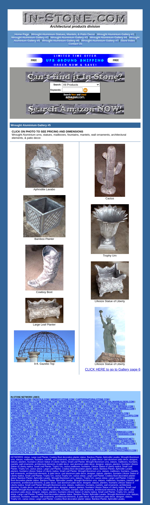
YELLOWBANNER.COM (23, 418)
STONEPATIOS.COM (21, 399)
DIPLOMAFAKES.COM (98, 443)
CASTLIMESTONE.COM (43, 404)
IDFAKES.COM (67, 413)
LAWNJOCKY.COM (63, 436)
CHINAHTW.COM (41, 409)
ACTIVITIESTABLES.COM (23, 432)
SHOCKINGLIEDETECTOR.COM (51, 439)
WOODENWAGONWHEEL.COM (73, 446)
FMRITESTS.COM (124, 420)
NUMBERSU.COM (46, 453)
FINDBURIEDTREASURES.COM (84, 441)
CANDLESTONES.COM (96, 404)
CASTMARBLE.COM (124, 409)
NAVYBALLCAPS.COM (127, 416)
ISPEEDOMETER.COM (125, 427)
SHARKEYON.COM (42, 406)
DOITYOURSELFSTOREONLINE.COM (57, 450)
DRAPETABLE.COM (124, 422)
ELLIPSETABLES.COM (100, 427)
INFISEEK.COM (125, 406)
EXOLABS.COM (18, 411)
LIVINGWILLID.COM (86, 413)
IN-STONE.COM (91, 406)
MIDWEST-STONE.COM (62, 399)
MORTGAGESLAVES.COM (24, 450)
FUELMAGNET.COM (42, 422)
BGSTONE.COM (49, 402)
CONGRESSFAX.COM (39, 411)
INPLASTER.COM (86, 409)
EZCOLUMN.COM (60, 411)
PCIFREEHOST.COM (101, 439)
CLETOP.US (17, 416)
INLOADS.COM (61, 406)
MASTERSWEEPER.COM (23, 434)
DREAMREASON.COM (89, 448)
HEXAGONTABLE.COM (45, 425)
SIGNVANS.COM (126, 434)
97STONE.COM (117, 404)
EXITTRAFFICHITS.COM (23, 443)
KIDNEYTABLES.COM (71, 432)
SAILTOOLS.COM (105, 416)
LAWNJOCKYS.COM (41, 436)
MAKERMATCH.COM (58, 416)
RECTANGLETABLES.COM (51, 427)
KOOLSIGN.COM (104, 422)
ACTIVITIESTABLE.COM (103, 429)
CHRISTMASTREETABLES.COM (73, 429)
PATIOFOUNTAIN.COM (70, 402)
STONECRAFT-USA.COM (102, 446)
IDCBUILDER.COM (20, 404)
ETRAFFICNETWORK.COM (50, 443)
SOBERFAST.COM (35, 441)
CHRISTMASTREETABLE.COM (40, 429)
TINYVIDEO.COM (110, 441)
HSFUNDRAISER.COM (65, 422)
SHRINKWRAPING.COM (83, 416)
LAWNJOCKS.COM (20, 436)
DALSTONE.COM (39, 420)
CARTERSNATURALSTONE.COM (92, 399)
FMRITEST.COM (106, 420)
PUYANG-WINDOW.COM (63, 409)
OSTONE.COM (110, 436)
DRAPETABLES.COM (21, 425)
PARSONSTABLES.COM (96, 432)
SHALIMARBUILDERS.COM (120, 402)
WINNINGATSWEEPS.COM (50, 434)
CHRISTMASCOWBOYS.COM (92, 450)
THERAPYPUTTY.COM (44, 446)
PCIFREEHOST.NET (123, 439)
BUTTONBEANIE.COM (66, 418)
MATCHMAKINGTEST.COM (87, 436)
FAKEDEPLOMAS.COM (84, 420)
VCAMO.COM (127, 441)
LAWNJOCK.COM (19, 413)
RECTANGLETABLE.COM (23, 427)
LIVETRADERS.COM (81, 411)
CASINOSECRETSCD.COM (24, 448)
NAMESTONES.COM (21, 406)
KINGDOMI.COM (45, 418)
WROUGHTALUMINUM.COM (44, 413)
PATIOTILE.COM (41, 399)
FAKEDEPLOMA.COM (61, 420)
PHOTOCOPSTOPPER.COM (107, 411)
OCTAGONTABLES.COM (122, 425)
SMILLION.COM (104, 409)
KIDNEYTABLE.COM (48, 432)
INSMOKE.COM (108, 406)
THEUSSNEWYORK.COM (114, 448)
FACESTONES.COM (75, 443)
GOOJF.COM (17, 429)
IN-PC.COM (76, 406)
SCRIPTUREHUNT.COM (22, 439)
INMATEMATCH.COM (21, 446)
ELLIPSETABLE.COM (76, 427)
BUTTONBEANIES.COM (91, 418)
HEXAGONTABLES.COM (71, 425)
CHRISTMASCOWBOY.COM (122, 450)
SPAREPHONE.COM (79, 439)
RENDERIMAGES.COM (120, 432)
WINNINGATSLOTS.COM (123, 443)
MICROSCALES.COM (56, 441)
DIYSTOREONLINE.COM (23, 453)
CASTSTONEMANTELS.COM (25, 402)
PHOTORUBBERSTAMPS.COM (113, 413)
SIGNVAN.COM (108, 434)
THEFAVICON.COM (66, 448)
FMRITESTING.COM (21, 422)
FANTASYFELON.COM (35, 416)
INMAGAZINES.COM (21, 409)
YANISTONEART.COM (94, 402)
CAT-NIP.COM (17, 441)
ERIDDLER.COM (47, 448)
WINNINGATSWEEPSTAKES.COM (83, 434)
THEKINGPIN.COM (20, 420)
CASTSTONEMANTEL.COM (69, 404)
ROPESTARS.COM (114, 418)
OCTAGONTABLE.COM (96, 425)
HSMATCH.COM (86, 422)
